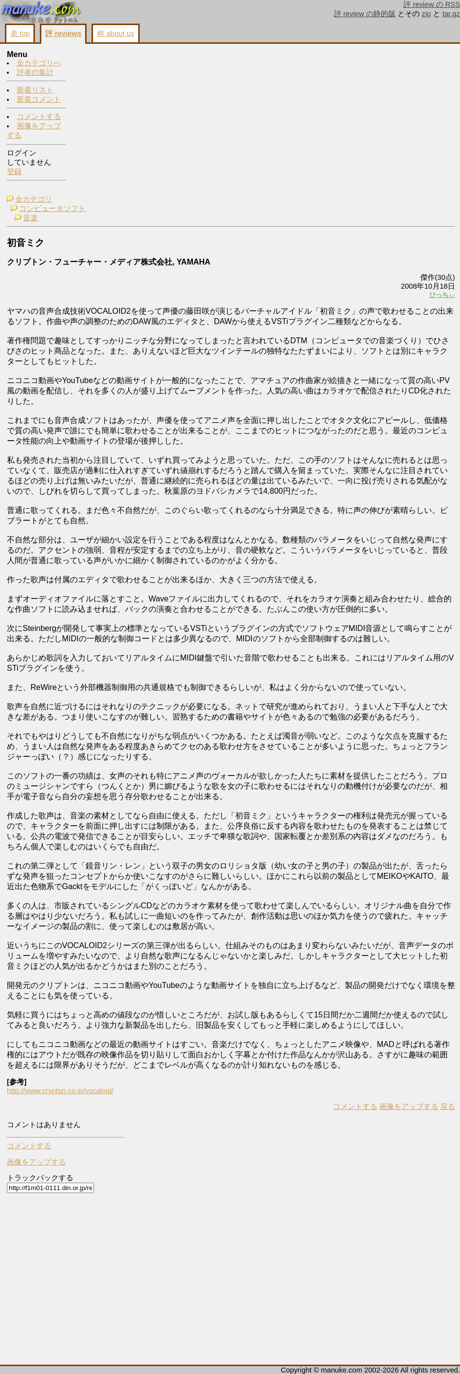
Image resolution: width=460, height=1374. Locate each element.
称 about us (115, 33)
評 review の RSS (431, 4)
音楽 (99, 74)
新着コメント (39, 100)
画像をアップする (285, 1355)
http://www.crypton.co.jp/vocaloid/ (129, 1339)
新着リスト (35, 90)
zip (426, 14)
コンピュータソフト (121, 64)
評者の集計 (35, 73)
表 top (20, 33)
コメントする (39, 117)
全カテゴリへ (39, 63)
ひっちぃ (319, 150)
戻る (324, 1355)
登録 (14, 172)
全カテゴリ (102, 55)
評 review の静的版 (365, 14)
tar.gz (451, 14)
